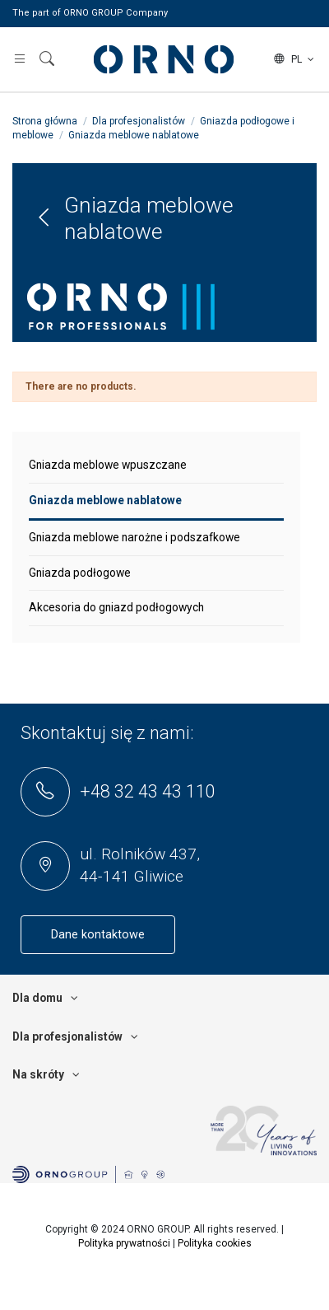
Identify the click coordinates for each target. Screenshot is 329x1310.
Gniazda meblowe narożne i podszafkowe (134, 537)
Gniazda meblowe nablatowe (105, 500)
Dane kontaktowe (98, 935)
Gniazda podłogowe (80, 572)
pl (295, 59)
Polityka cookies (215, 1243)
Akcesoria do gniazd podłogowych (116, 607)
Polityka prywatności (124, 1243)
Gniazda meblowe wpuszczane (108, 464)
